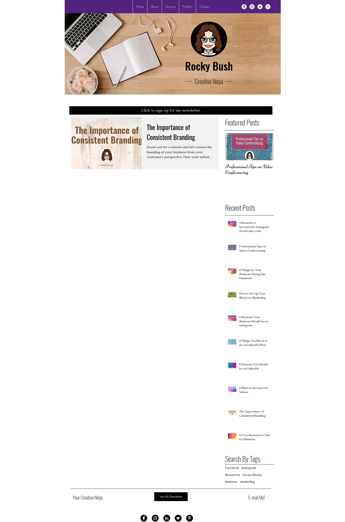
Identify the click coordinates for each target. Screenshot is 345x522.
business (231, 482)
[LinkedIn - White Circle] (259, 6)
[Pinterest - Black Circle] (189, 518)
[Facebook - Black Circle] (143, 518)
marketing (247, 482)
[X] (267, 6)
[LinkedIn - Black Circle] (166, 518)
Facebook (232, 468)
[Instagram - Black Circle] (155, 518)
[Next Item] (266, 146)
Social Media (252, 475)
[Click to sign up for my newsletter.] (171, 110)
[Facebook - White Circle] (244, 6)
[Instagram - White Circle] (252, 6)
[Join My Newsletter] (171, 496)
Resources (232, 475)
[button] (170, 6)
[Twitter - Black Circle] (178, 518)
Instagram (248, 468)
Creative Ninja (209, 81)
